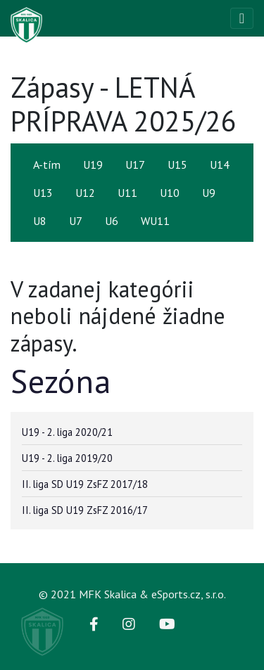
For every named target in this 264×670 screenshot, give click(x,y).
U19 (93, 164)
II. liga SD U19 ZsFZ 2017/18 (85, 484)
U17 (135, 164)
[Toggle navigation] (241, 18)
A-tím (47, 164)
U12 (85, 193)
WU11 (155, 221)
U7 (75, 221)
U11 (127, 193)
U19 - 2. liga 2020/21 (67, 432)
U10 (170, 193)
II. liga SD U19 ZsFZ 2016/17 (85, 510)
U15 (177, 164)
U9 (208, 193)
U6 (111, 221)
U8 (39, 221)
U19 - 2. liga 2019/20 (67, 458)
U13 (43, 193)
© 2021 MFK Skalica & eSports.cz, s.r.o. (132, 594)
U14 (220, 164)
